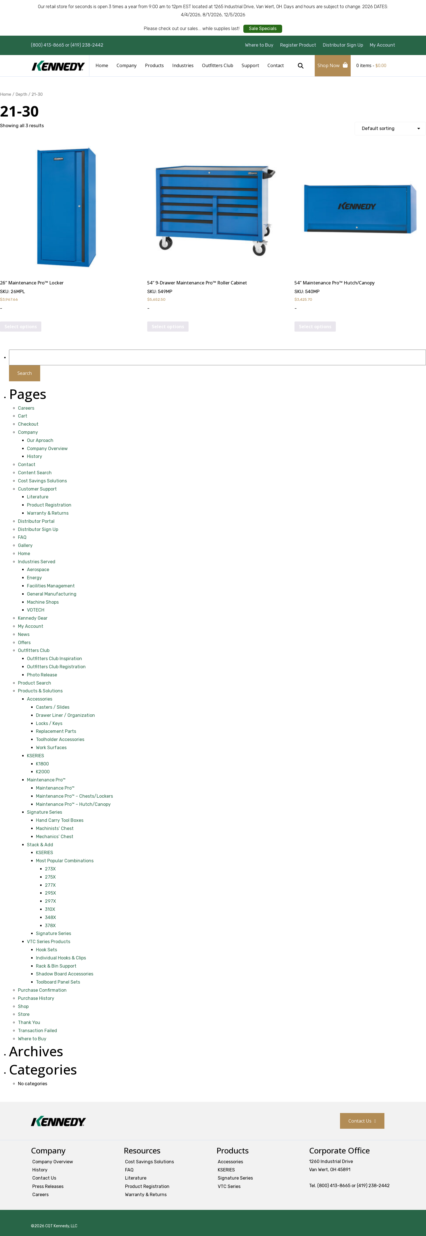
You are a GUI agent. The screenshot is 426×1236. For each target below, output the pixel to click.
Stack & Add (40, 844)
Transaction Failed (37, 1030)
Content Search (35, 472)
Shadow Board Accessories (64, 974)
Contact (276, 65)
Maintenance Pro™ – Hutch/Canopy (73, 804)
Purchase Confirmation (42, 990)
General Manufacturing (51, 594)
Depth (21, 94)
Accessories (39, 699)
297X (50, 901)
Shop (23, 1006)
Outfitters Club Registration (56, 666)
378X (50, 925)
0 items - (371, 65)
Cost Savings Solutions (42, 481)
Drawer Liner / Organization (65, 715)
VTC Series (229, 1186)
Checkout (28, 424)
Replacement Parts (56, 731)
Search (300, 66)
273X (50, 869)
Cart (22, 416)
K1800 (42, 764)
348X (50, 917)
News (24, 634)
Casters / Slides (52, 707)
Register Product (298, 45)
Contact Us (359, 1121)
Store (24, 1014)
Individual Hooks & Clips (61, 958)
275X (50, 877)
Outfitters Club (217, 65)
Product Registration (49, 505)
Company (127, 65)
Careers (26, 408)
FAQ (22, 537)
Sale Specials (263, 28)
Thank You (29, 1022)
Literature (37, 497)
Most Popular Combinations (65, 860)
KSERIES (35, 755)
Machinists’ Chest (55, 828)
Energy (34, 577)
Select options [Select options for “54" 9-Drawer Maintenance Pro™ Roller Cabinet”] (168, 326)
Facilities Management (51, 586)
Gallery (25, 545)
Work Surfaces (51, 747)
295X (50, 893)
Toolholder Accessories (60, 739)
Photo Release (42, 675)
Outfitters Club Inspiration (54, 658)
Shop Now (328, 65)
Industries (183, 65)
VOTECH (35, 610)
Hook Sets (46, 949)
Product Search (34, 683)
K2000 (43, 771)
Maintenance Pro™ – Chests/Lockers (74, 796)
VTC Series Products (48, 941)
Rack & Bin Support (56, 966)
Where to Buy (259, 45)
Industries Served (36, 561)
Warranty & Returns (48, 513)
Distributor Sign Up (343, 45)
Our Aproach (40, 440)
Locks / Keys (49, 723)
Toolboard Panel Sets (58, 982)
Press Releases (48, 1186)
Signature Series (44, 812)
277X (50, 885)
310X (50, 909)
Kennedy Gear (32, 618)
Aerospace (38, 569)
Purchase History (36, 998)
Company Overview (47, 448)
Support (250, 65)
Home (102, 65)
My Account (382, 45)
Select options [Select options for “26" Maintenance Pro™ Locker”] (20, 326)
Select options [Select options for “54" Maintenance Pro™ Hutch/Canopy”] (315, 326)
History (34, 456)
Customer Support (37, 489)
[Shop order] (390, 128)
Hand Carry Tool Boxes (59, 820)
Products (154, 65)
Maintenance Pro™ (46, 780)
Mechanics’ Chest (54, 836)
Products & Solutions (40, 691)
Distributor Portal (36, 521)
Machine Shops (43, 602)
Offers (24, 642)
